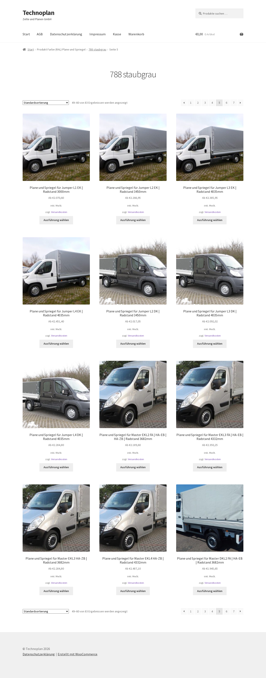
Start (26, 34)
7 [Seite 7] (233, 102)
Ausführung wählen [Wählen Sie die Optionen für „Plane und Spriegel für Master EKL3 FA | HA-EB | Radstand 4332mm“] (209, 467)
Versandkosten (59, 212)
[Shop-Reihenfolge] (46, 102)
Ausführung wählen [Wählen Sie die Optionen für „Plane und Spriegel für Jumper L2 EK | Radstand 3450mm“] (133, 220)
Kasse (117, 34)
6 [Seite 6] (226, 102)
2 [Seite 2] (198, 102)
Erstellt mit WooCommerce (77, 654)
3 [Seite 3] (205, 102)
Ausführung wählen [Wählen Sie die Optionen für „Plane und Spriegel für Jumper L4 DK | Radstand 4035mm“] (56, 467)
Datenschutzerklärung (66, 34)
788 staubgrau (97, 49)
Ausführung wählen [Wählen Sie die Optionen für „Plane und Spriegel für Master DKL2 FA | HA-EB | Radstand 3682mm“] (209, 591)
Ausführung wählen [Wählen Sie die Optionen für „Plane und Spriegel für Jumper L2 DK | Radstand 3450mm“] (133, 343)
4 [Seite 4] (212, 102)
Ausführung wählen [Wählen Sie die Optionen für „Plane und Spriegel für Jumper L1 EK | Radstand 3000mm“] (56, 220)
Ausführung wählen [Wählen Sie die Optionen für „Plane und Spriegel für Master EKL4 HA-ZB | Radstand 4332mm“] (133, 591)
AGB (40, 34)
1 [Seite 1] (191, 102)
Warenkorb (136, 34)
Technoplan (38, 13)
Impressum (97, 34)
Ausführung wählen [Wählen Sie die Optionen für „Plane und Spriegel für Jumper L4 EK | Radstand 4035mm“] (56, 343)
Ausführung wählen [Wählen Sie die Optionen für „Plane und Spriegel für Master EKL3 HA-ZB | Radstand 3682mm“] (56, 591)
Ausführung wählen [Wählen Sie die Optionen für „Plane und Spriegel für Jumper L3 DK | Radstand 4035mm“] (209, 343)
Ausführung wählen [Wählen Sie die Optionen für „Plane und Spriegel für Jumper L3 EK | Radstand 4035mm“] (209, 220)
